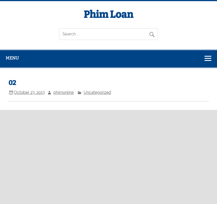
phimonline (63, 92)
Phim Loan (108, 14)
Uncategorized (97, 92)
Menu (12, 58)
